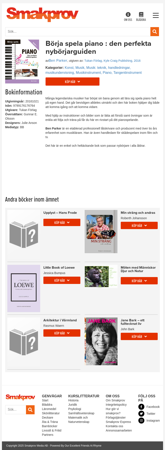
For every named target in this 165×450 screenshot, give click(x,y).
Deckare (47, 417)
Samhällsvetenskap (81, 413)
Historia (73, 400)
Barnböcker (49, 426)
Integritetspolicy (116, 404)
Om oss (128, 17)
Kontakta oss (114, 426)
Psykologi (74, 409)
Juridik (72, 404)
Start (45, 400)
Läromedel (49, 409)
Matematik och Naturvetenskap (78, 420)
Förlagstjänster (116, 417)
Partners (47, 434)
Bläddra (141, 17)
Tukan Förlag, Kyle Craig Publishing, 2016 (112, 60)
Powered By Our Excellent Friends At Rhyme (75, 445)
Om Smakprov (115, 400)
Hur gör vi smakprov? (113, 411)
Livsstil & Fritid (51, 430)
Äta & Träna (50, 422)
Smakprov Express (118, 422)
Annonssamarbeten (119, 430)
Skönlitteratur (51, 413)
